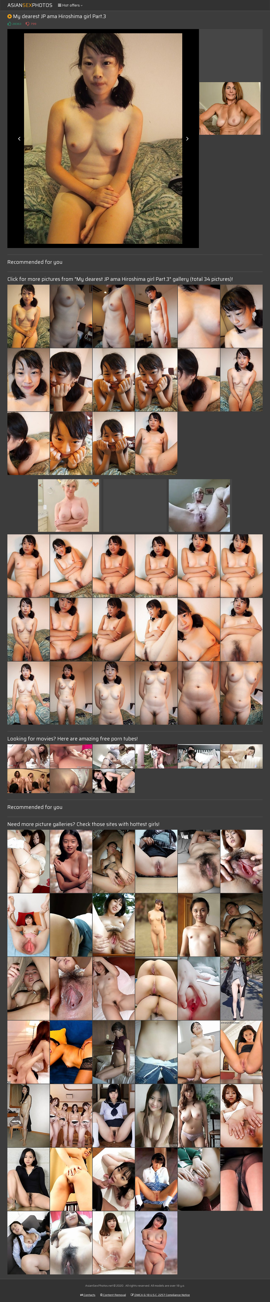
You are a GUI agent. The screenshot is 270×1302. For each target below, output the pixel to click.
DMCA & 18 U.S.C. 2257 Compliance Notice (160, 1295)
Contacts (87, 1295)
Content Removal (113, 1295)
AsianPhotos (30, 5)
